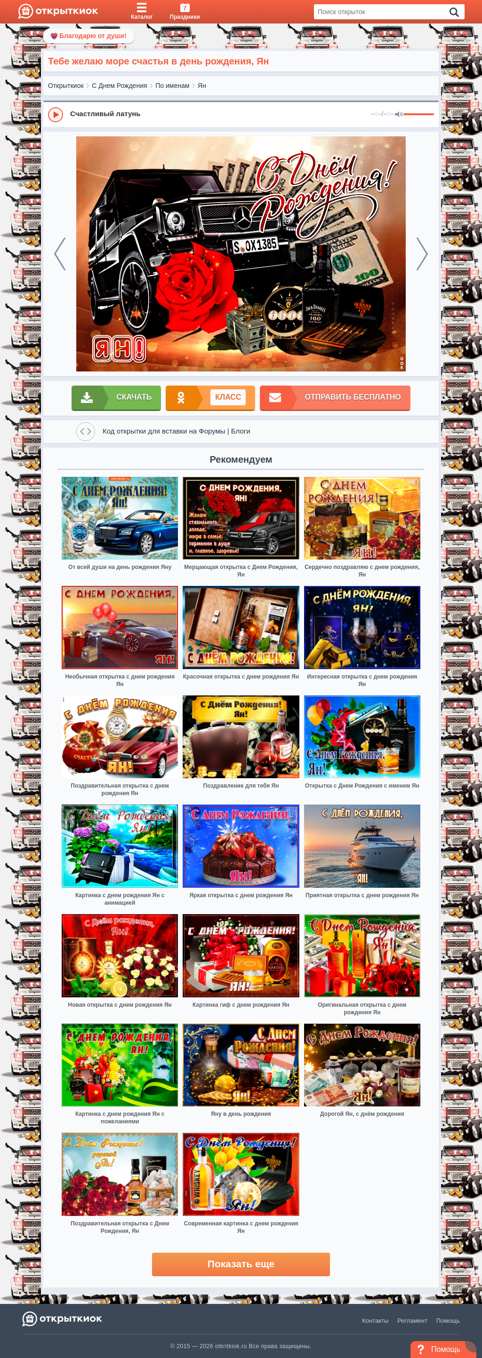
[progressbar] (418, 114)
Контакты (375, 1320)
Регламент (412, 1320)
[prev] (60, 253)
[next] (422, 253)
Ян (202, 85)
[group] (241, 114)
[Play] (55, 114)
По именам (172, 85)
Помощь (448, 1320)
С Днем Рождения (119, 85)
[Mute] (398, 114)
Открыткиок (66, 85)
